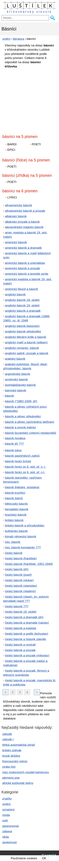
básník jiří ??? (14, 443)
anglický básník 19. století (22, 305)
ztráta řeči (8, 766)
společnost (9, 842)
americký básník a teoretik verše (26, 273)
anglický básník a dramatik (23, 310)
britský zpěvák (11, 750)
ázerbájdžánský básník (20, 385)
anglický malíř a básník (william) (26, 342)
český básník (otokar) (19, 580)
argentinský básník (17, 374)
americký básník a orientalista (25, 263)
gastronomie (10, 826)
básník (9, 395)
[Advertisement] (29, 100)
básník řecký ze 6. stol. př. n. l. (25, 466)
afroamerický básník (18, 205)
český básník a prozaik (20, 650)
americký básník (16, 242)
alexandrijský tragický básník (24, 227)
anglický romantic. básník (22, 348)
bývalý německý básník (20, 536)
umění (6, 804)
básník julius (13, 450)
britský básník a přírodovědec (25, 525)
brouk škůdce (11, 755)
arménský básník (16, 379)
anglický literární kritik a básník (25, 337)
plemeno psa (11, 777)
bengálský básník (16, 509)
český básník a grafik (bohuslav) (26, 633)
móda (6, 815)
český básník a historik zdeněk (25, 639)
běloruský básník (16, 503)
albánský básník (16, 216)
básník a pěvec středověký (23, 416)
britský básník (14, 520)
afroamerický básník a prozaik (25, 210)
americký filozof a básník (21, 289)
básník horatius (15, 438)
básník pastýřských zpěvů (22, 455)
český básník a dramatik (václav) (27, 622)
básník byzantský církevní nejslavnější (30, 432)
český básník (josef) (18, 574)
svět (5, 820)
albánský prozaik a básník (22, 221)
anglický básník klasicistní (22, 326)
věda (5, 836)
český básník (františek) (21, 558)
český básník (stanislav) (21, 585)
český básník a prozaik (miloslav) (27, 655)
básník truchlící (15, 492)
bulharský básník (16, 531)
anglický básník (15, 294)
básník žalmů (14, 498)
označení (8, 809)
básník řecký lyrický (18, 461)
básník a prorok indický (20, 427)
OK (44, 858)
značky (7, 798)
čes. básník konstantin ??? (23, 547)
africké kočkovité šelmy (17, 783)
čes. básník (12, 542)
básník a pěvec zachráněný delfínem (29, 422)
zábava (7, 831)
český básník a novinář (20, 644)
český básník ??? (16, 606)
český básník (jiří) (16, 569)
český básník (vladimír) (20, 591)
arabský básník (15, 358)
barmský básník (15, 390)
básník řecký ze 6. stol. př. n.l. (25, 472)
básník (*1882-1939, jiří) (21, 401)
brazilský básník (16, 514)
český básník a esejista (20, 628)
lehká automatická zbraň (18, 744)
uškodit (7, 734)
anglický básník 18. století (22, 300)
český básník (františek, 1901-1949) (29, 564)
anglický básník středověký (23, 331)
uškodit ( (8, 739)
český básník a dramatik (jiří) (24, 617)
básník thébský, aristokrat (22, 487)
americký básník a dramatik (23, 247)
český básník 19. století (20, 611)
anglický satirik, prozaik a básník (26, 353)
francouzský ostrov (14, 761)
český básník (13, 553)
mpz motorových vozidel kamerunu (25, 772)
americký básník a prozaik (22, 268)
